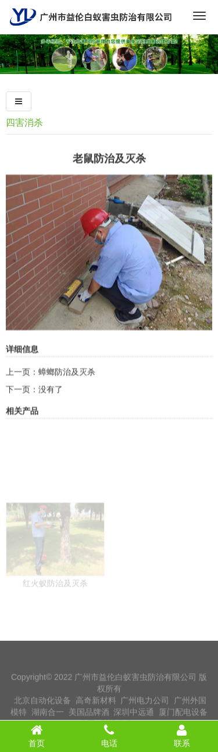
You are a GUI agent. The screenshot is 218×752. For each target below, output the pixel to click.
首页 (36, 735)
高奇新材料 (96, 709)
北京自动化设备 (42, 709)
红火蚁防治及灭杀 (55, 609)
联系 (181, 735)
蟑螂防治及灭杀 (66, 382)
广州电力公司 (144, 709)
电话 (109, 735)
